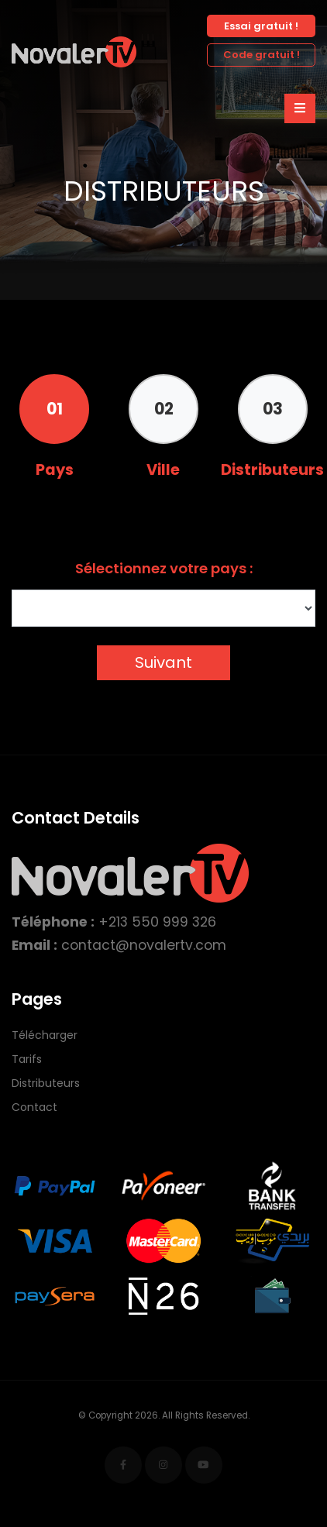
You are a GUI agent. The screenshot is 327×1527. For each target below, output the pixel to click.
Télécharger (44, 1035)
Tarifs (27, 1059)
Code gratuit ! (261, 54)
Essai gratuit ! (261, 26)
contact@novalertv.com (143, 945)
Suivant (163, 662)
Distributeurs (46, 1083)
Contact (34, 1107)
